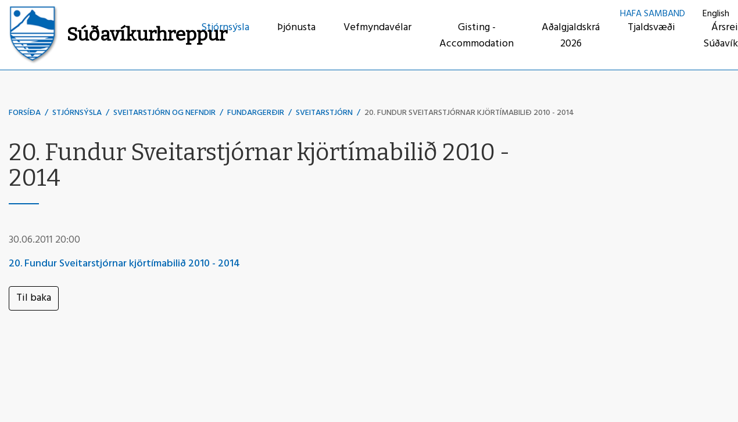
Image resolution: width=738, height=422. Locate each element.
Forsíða (25, 113)
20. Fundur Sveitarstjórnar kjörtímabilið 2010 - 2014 (469, 113)
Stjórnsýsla (77, 113)
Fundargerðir (255, 113)
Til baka (33, 298)
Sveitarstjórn (324, 113)
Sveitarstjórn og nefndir (164, 113)
